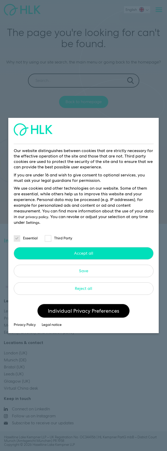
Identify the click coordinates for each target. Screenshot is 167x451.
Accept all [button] (83, 253)
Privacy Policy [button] (25, 324)
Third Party (58, 238)
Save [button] (83, 271)
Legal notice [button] (52, 324)
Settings (32, 222)
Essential (26, 238)
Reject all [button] (83, 288)
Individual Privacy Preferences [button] (83, 310)
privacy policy (37, 216)
